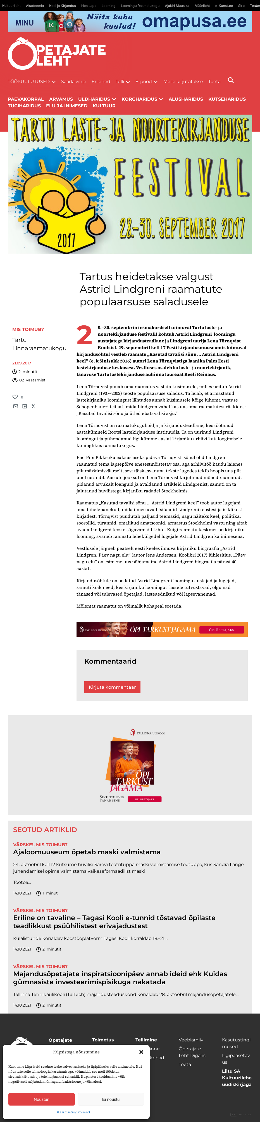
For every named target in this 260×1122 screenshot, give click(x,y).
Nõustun (41, 1099)
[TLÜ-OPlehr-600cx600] (129, 765)
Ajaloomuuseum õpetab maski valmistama (87, 852)
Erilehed (101, 81)
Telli (120, 81)
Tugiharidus (24, 105)
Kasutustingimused (73, 1112)
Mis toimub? (28, 329)
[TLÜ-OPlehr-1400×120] (162, 629)
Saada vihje (73, 81)
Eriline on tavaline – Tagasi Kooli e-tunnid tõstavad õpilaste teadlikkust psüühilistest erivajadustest (114, 922)
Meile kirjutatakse (183, 81)
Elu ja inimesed (66, 105)
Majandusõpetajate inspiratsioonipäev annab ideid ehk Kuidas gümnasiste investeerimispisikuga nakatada (120, 978)
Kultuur (104, 105)
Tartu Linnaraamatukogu (39, 344)
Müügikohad (149, 1057)
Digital (241, 1114)
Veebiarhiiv (191, 1040)
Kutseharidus (227, 99)
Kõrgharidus (139, 99)
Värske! (23, 844)
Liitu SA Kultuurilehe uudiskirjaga (237, 1077)
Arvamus (61, 99)
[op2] (130, 21)
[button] (141, 1052)
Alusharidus (186, 99)
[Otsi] (231, 80)
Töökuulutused (29, 81)
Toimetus (103, 1040)
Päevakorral (26, 99)
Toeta (214, 81)
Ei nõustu (111, 1099)
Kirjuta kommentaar (112, 687)
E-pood (143, 81)
